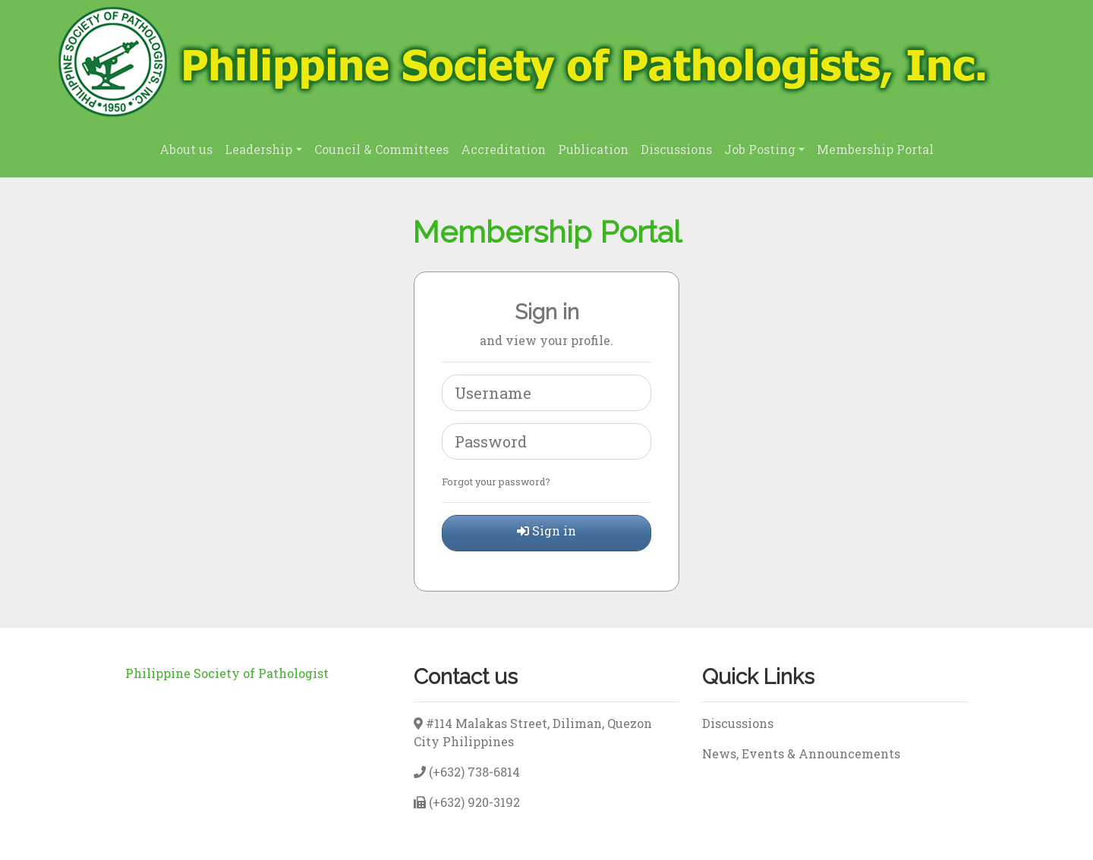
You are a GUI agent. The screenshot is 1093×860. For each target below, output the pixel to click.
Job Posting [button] (759, 149)
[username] (546, 393)
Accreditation (503, 149)
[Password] (546, 441)
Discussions (676, 149)
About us (186, 149)
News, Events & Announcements (801, 753)
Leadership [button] (258, 149)
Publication (593, 149)
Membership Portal (875, 149)
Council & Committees (381, 149)
